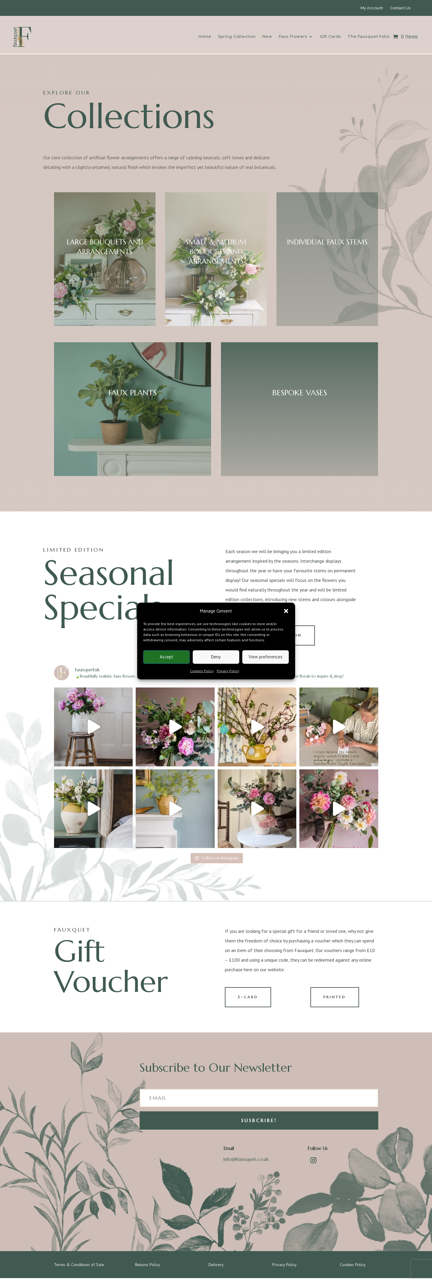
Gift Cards (330, 36)
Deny (216, 657)
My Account (372, 8)
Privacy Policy (228, 671)
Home (204, 36)
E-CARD (250, 1000)
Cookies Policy (202, 671)
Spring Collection (237, 36)
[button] (286, 611)
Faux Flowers (293, 36)
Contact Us (400, 8)
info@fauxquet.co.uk (246, 1163)
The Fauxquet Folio (369, 36)
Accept (166, 657)
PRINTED (337, 1000)
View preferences (265, 657)
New (267, 36)
